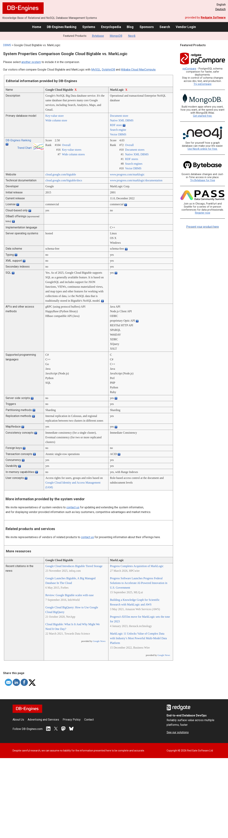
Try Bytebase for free (202, 180)
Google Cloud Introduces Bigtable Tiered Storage (74, 566)
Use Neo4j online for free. (203, 148)
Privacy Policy (72, 719)
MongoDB (116, 36)
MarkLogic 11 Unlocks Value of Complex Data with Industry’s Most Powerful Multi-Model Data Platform (138, 638)
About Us (18, 719)
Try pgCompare (202, 84)
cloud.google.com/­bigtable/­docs (63, 180)
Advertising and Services (43, 719)
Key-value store (54, 115)
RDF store (116, 125)
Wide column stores (73, 154)
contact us (72, 507)
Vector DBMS (118, 134)
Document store (119, 115)
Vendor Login (186, 27)
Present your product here (202, 226)
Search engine (118, 129)
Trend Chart (24, 148)
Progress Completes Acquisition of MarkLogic (137, 566)
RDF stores (131, 159)
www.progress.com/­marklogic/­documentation (136, 180)
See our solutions (178, 732)
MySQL (96, 69)
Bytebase (98, 36)
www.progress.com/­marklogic (127, 174)
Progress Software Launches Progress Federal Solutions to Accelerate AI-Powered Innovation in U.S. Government (138, 583)
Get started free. (202, 115)
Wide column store (56, 120)
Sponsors (146, 27)
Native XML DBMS (121, 120)
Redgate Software (213, 17)
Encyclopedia (111, 27)
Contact (89, 719)
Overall (66, 145)
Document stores (135, 149)
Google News (99, 641)
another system (31, 62)
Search (164, 27)
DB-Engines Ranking (61, 27)
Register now (202, 212)
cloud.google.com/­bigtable (60, 174)
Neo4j (131, 36)
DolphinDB (108, 69)
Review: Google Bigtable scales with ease (69, 595)
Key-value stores (71, 149)
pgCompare (189, 68)
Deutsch (220, 9)
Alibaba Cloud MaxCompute (138, 69)
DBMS (7, 45)
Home (36, 27)
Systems (88, 27)
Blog (130, 27)
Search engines (133, 163)
